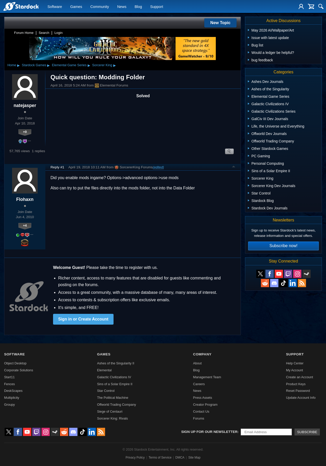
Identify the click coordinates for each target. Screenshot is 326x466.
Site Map (194, 457)
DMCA (179, 457)
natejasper (25, 105)
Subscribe (307, 432)
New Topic (220, 23)
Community (99, 7)
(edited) (158, 167)
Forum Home (24, 33)
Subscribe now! (283, 246)
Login (58, 33)
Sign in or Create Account (83, 319)
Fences (9, 384)
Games (76, 7)
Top (234, 167)
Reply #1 (57, 167)
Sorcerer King (102, 65)
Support (156, 7)
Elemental (104, 370)
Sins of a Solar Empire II (115, 384)
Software (54, 7)
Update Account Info (300, 398)
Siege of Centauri (110, 411)
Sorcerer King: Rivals (112, 418)
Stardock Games (34, 65)
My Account (294, 370)
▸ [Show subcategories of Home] (18, 65)
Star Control (106, 391)
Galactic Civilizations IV (114, 377)
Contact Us (201, 411)
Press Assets (202, 398)
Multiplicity (11, 398)
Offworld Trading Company (116, 404)
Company (202, 354)
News (121, 7)
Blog (138, 7)
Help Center (294, 363)
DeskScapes (13, 391)
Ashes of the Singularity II (115, 363)
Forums (198, 418)
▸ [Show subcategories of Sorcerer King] (114, 65)
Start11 (9, 377)
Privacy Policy (135, 457)
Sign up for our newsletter (209, 432)
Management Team (207, 377)
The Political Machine (112, 398)
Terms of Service (160, 457)
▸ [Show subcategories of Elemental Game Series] (89, 65)
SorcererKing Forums (134, 167)
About (197, 363)
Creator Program (205, 404)
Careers (199, 384)
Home (11, 65)
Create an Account (299, 377)
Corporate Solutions (18, 370)
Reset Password (298, 391)
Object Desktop (15, 363)
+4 (25, 225)
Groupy (9, 404)
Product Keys (295, 384)
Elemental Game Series (69, 65)
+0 (25, 132)
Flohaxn (24, 199)
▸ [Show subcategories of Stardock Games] (48, 65)
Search (44, 33)
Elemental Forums (111, 85)
